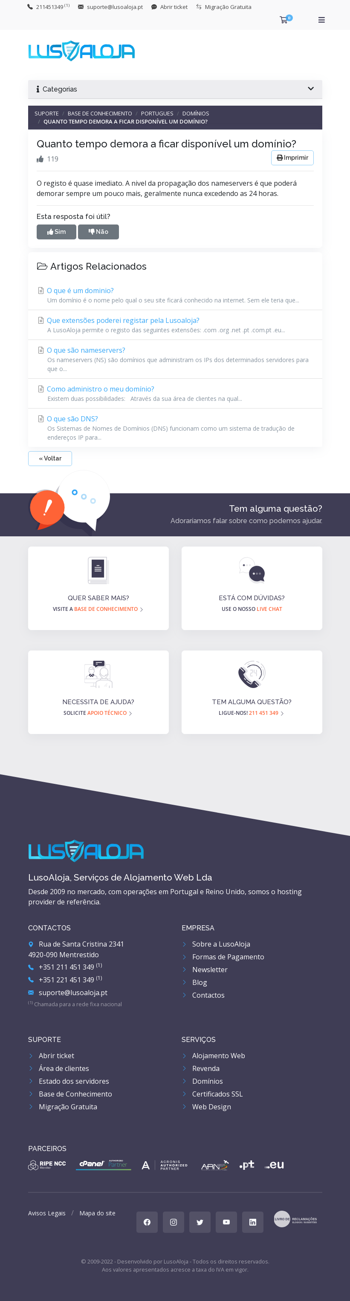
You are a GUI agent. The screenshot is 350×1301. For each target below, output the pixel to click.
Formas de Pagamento (223, 956)
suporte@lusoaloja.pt (67, 992)
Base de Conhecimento (100, 113)
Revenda (201, 1068)
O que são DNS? (175, 428)
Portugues (157, 113)
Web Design (206, 1106)
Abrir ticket (51, 1055)
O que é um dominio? (175, 295)
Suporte (47, 113)
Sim (56, 231)
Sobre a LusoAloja (216, 944)
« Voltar (50, 458)
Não (98, 231)
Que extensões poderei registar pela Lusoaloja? (175, 325)
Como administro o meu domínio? (175, 393)
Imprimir (292, 157)
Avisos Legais (47, 1213)
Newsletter (205, 969)
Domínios (195, 113)
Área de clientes (58, 1068)
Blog (194, 982)
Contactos (203, 995)
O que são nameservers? (175, 359)
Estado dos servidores (68, 1081)
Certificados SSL (212, 1094)
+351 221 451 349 (65, 979)
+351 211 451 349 (65, 967)
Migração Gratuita (62, 1106)
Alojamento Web (213, 1055)
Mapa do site (97, 1213)
